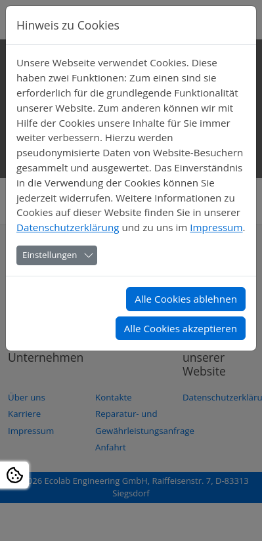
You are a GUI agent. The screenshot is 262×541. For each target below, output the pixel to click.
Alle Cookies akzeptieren (180, 328)
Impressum (216, 227)
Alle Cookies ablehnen (186, 298)
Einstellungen (49, 255)
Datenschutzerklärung (67, 227)
